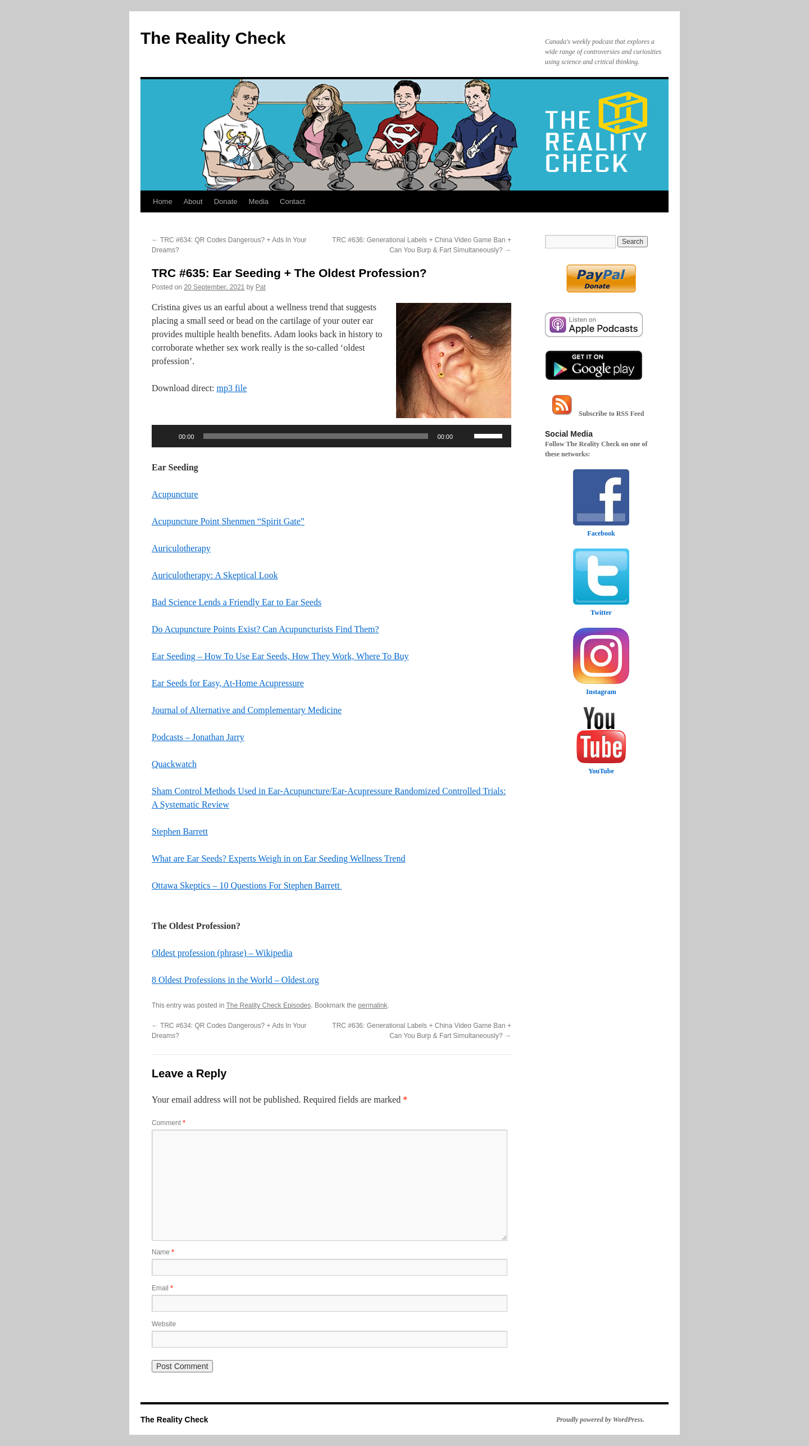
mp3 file (232, 388)
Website (164, 1324)
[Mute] (465, 436)
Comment (168, 1123)
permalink (372, 1005)
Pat (261, 287)
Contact (292, 201)
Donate (226, 201)
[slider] (316, 436)
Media (259, 201)
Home (162, 201)
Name (163, 1252)
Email (162, 1288)
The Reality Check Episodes (268, 1005)
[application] (331, 436)
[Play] (166, 436)
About (193, 201)
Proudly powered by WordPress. (600, 1420)
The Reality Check (212, 38)
